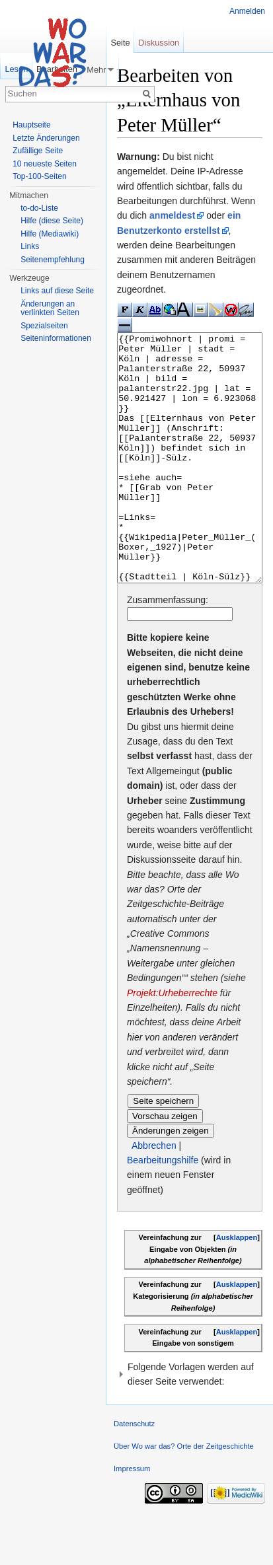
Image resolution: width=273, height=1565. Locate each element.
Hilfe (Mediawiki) (49, 233)
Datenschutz (134, 1473)
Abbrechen (154, 1195)
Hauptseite (31, 124)
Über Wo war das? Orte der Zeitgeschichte (184, 1496)
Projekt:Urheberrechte (172, 1042)
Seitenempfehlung (52, 259)
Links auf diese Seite (57, 290)
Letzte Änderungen (46, 138)
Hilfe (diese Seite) (51, 220)
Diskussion (158, 43)
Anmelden (247, 11)
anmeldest (172, 215)
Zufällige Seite (38, 150)
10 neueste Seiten (45, 163)
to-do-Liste (39, 208)
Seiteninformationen (55, 338)
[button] (189, 1424)
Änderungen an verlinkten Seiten (49, 308)
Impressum (132, 1518)
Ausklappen (236, 1287)
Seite (120, 43)
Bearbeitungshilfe (162, 1209)
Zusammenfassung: (167, 649)
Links (29, 246)
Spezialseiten (43, 325)
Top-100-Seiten (39, 176)
